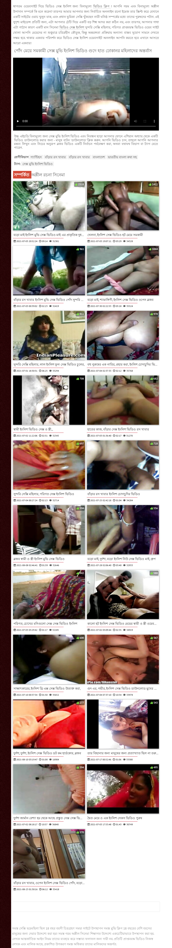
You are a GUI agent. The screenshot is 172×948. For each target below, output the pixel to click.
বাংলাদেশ (99, 157)
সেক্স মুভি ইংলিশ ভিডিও (37, 164)
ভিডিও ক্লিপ (102, 6)
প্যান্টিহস (36, 157)
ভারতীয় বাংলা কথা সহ (122, 157)
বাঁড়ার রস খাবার (55, 157)
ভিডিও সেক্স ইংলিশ (72, 27)
